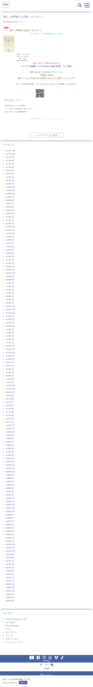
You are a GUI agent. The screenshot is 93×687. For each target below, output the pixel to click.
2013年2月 (9, 339)
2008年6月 (9, 525)
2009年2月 (9, 498)
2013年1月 (9, 343)
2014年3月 (9, 296)
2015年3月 (9, 257)
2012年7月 (9, 362)
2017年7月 (9, 164)
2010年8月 (9, 438)
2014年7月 (9, 283)
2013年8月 (9, 319)
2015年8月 (9, 240)
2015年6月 (9, 247)
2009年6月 (9, 485)
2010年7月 (9, 442)
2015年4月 (9, 253)
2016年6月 (9, 207)
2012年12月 (10, 346)
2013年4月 (9, 333)
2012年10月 (10, 353)
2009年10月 (10, 472)
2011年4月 (9, 412)
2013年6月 (9, 326)
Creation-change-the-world (15, 619)
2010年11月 (10, 429)
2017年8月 (9, 161)
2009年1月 (9, 501)
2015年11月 (10, 230)
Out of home (10, 622)
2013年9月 (9, 316)
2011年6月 (9, 405)
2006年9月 (9, 594)
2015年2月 (9, 260)
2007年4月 (9, 571)
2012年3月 (9, 376)
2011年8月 (9, 399)
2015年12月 (10, 227)
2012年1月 (9, 382)
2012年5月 (9, 369)
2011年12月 (10, 386)
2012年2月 (9, 379)
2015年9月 (9, 237)
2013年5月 (9, 329)
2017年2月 (9, 180)
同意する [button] (23, 682)
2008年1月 (9, 541)
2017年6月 (9, 167)
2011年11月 (10, 389)
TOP (5, 4)
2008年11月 (10, 508)
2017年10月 (10, 154)
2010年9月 (9, 435)
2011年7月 (9, 402)
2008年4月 (9, 531)
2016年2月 (9, 220)
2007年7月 (9, 561)
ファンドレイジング (13, 642)
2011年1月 (9, 422)
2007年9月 (9, 554)
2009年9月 (9, 475)
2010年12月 (10, 425)
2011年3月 (9, 415)
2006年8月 (9, 597)
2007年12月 (10, 544)
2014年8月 (9, 280)
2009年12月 (10, 465)
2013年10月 (10, 313)
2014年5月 (9, 290)
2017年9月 (9, 157)
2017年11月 (10, 151)
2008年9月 (9, 515)
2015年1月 (9, 263)
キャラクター (11, 632)
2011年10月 (10, 392)
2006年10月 (10, 591)
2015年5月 (9, 250)
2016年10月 (10, 194)
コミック (22, 22)
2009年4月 (9, 491)
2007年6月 (9, 564)
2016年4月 (9, 213)
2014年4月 (9, 293)
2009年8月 (9, 478)
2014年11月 (10, 270)
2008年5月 (9, 528)
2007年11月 (10, 548)
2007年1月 (9, 581)
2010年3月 (9, 455)
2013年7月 (9, 323)
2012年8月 (9, 359)
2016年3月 (9, 217)
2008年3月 (9, 534)
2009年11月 (10, 468)
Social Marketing (12, 626)
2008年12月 (10, 505)
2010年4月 (9, 452)
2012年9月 (9, 356)
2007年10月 (10, 551)
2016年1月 (9, 223)
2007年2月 (9, 578)
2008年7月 (9, 521)
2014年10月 (10, 273)
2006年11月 (10, 587)
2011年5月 (9, 409)
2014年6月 (9, 286)
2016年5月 (9, 210)
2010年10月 (10, 432)
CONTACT (49, 675)
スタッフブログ (12, 639)
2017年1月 (9, 184)
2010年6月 (9, 445)
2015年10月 (10, 233)
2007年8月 (9, 558)
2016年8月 (9, 200)
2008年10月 (10, 511)
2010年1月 (9, 462)
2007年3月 (9, 574)
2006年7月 (9, 601)
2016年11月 (10, 190)
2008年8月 (9, 518)
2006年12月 (10, 584)
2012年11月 (10, 349)
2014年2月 (9, 300)
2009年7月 (9, 482)
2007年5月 (9, 568)
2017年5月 (9, 171)
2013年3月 (9, 336)
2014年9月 (9, 276)
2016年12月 (10, 187)
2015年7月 (9, 243)
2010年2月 (9, 458)
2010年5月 (9, 449)
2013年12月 (10, 306)
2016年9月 (9, 197)
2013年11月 (10, 309)
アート (8, 629)
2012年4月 (9, 372)
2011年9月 (9, 396)
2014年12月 (10, 266)
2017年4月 (9, 174)
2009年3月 (9, 495)
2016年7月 (9, 204)
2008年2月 (9, 538)
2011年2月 (9, 419)
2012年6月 (9, 366)
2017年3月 (9, 177)
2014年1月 (9, 303)
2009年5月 (9, 488)
